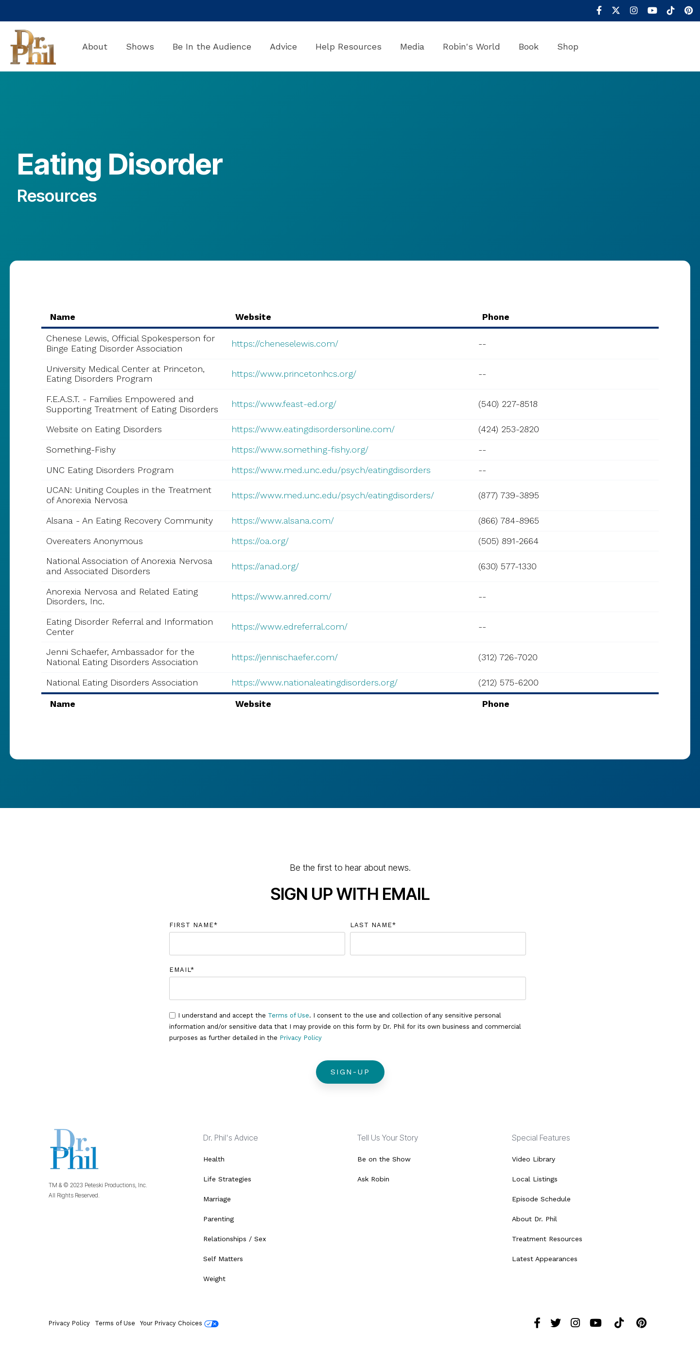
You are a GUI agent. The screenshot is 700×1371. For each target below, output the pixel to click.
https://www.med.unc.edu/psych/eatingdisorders (331, 470)
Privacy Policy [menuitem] (69, 1323)
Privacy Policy (301, 1037)
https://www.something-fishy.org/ (299, 449)
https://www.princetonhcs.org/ (293, 374)
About (94, 46)
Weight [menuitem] (214, 1279)
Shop (567, 46)
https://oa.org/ (260, 541)
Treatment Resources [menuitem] (547, 1239)
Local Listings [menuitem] (535, 1179)
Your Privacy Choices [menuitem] (179, 1323)
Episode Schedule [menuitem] (541, 1199)
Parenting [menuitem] (218, 1219)
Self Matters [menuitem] (223, 1259)
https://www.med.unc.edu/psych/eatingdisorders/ (332, 495)
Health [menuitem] (214, 1159)
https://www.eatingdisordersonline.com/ (313, 429)
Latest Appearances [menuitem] (545, 1259)
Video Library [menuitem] (533, 1159)
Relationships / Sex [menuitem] (234, 1239)
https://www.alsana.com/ (282, 520)
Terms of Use (288, 1015)
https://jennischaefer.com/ (284, 657)
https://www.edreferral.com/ (289, 626)
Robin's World (471, 46)
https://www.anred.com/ (281, 596)
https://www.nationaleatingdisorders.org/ (314, 682)
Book (529, 46)
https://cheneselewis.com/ (284, 343)
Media (412, 46)
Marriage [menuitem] (217, 1199)
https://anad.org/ (265, 566)
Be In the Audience (212, 46)
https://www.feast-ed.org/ (283, 404)
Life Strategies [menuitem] (227, 1179)
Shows (140, 46)
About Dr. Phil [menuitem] (534, 1219)
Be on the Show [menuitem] (384, 1159)
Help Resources (348, 46)
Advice (283, 46)
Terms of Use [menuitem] (115, 1323)
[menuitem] (594, 10)
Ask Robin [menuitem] (373, 1179)
